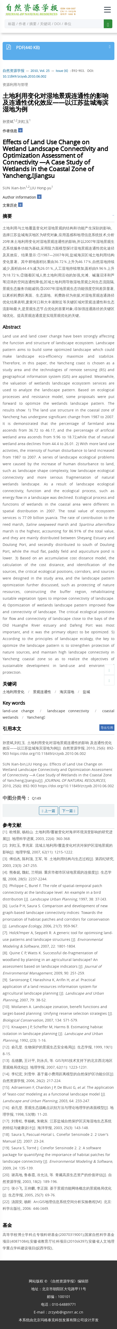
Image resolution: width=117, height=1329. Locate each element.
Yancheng (36, 717)
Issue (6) (62, 71)
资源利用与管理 (15, 84)
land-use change (18, 710)
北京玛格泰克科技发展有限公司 (58, 1319)
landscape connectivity (68, 710)
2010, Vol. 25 (40, 71)
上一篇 (48, 810)
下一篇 (68, 810)
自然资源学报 (13, 71)
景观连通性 (42, 691)
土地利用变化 (13, 691)
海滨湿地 (67, 691)
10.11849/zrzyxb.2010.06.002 (24, 76)
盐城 (86, 691)
